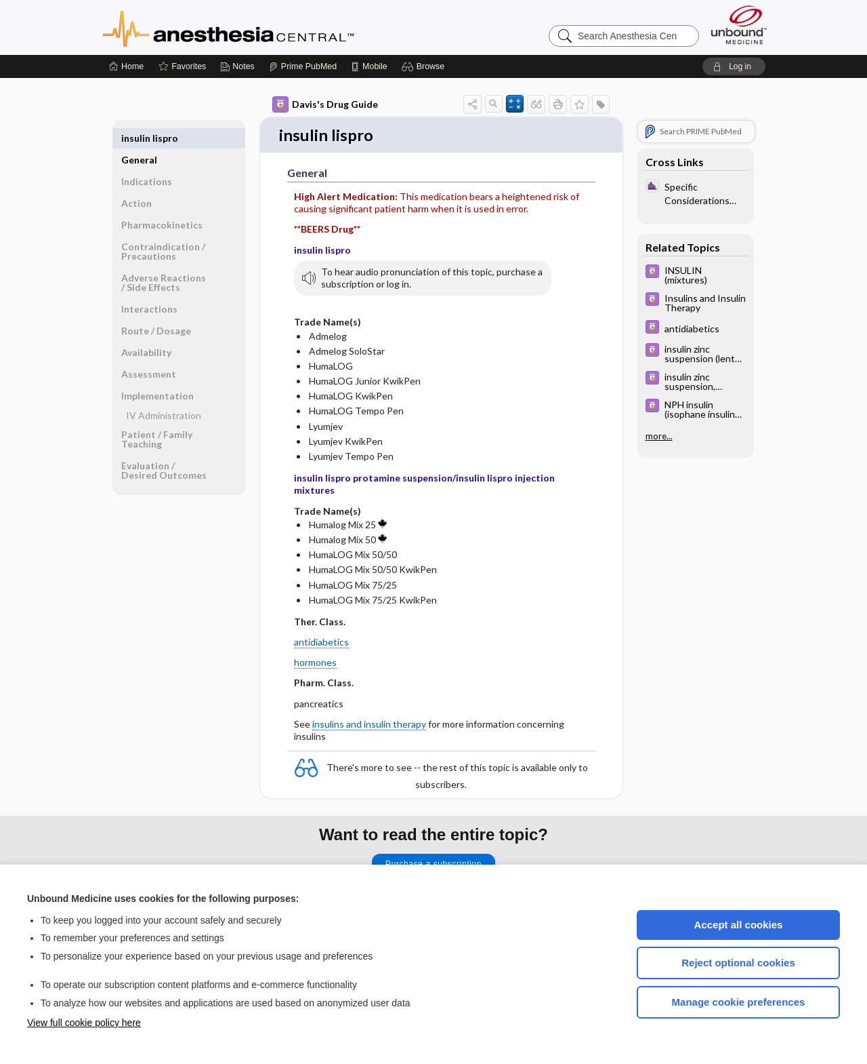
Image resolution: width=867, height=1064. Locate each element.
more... (659, 436)
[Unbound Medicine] (739, 24)
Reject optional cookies (738, 962)
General (139, 138)
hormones (315, 663)
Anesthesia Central (271, 27)
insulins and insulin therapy (369, 724)
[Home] (126, 66)
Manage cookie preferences (738, 1002)
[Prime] (303, 66)
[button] (425, 66)
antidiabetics (321, 643)
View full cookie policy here (84, 1022)
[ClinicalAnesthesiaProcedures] (695, 192)
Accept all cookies (738, 924)
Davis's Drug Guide (325, 104)
